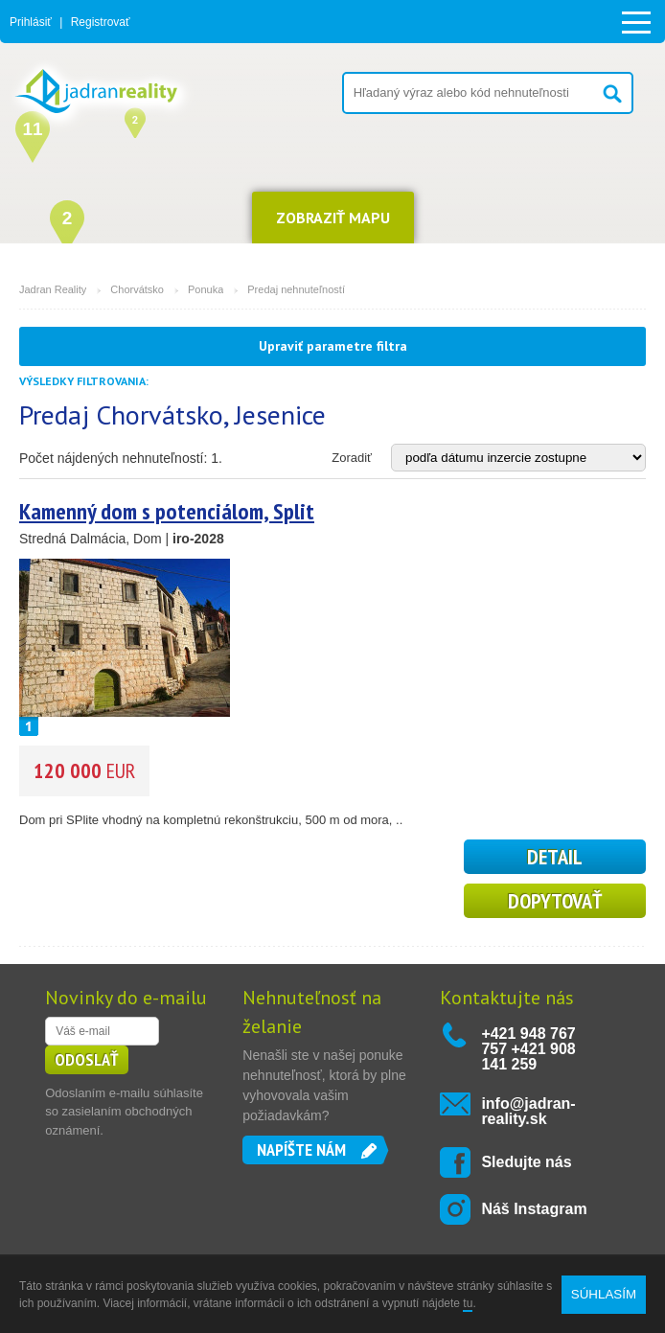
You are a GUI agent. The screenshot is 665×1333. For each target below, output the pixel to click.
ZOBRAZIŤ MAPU (333, 217)
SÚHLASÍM (603, 1294)
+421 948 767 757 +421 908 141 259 (528, 1048)
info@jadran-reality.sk (528, 1111)
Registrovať (100, 22)
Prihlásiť (31, 22)
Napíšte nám (301, 1149)
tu (467, 1303)
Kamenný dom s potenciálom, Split (166, 511)
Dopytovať (555, 900)
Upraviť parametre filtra (333, 346)
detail (555, 856)
